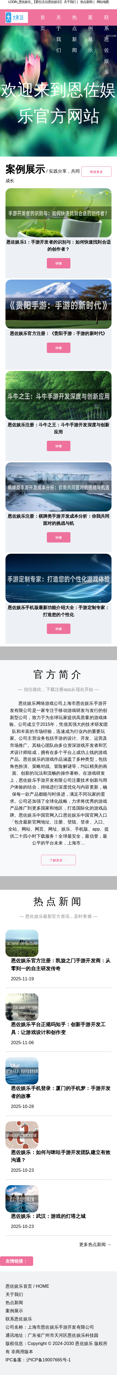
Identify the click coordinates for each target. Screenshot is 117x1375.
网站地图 (103, 2)
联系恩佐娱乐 (18, 1319)
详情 (58, 263)
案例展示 (14, 1310)
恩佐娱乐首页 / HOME (27, 1286)
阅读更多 (96, 171)
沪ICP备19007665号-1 (48, 1360)
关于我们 (70, 2)
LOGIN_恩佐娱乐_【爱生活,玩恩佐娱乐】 (35, 2)
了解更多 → (58, 860)
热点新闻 (86, 2)
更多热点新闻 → (95, 1244)
